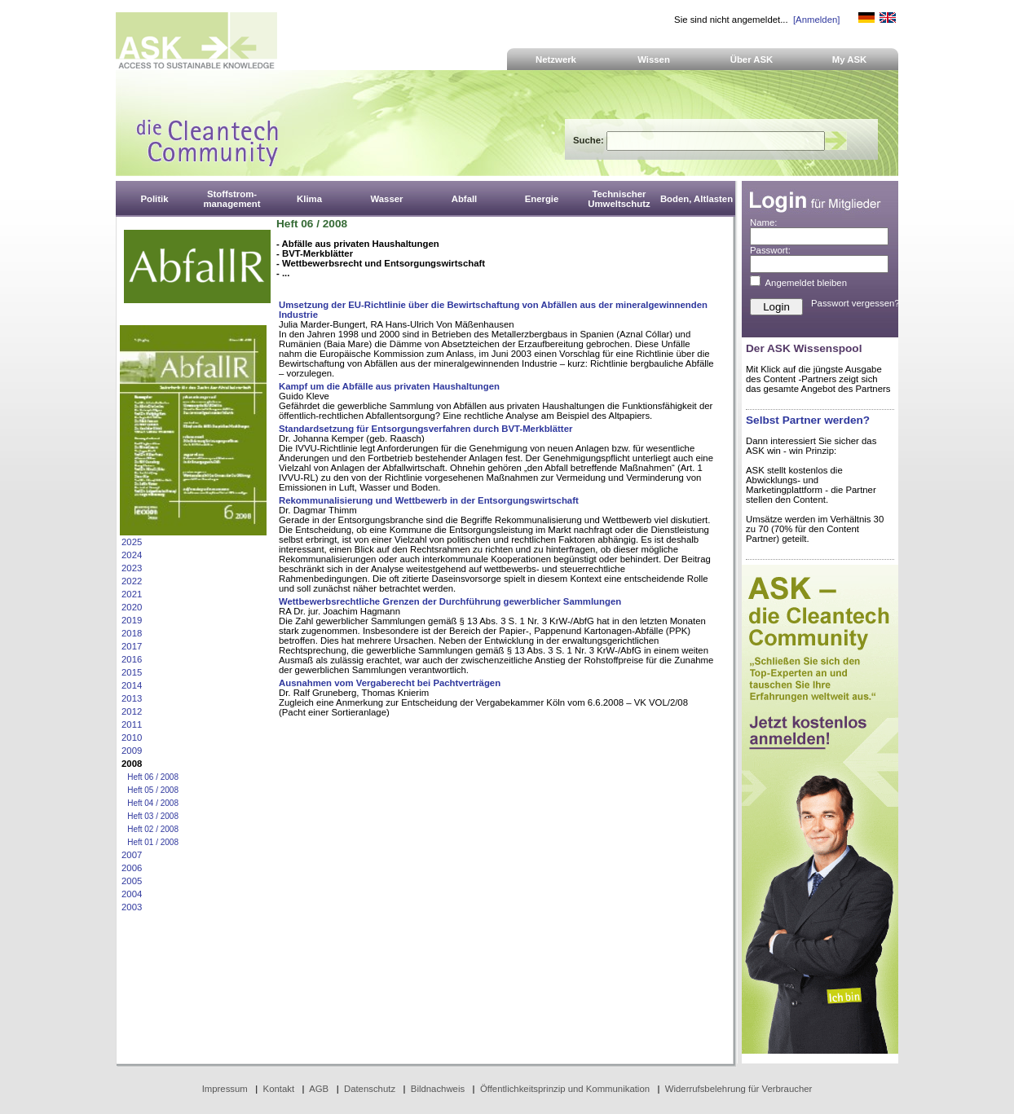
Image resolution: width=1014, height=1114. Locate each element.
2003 (131, 907)
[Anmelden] (816, 19)
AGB (318, 1089)
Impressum (225, 1089)
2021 (131, 594)
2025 (131, 542)
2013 (131, 698)
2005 (131, 881)
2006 (131, 868)
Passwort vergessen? (855, 303)
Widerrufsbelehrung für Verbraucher (739, 1089)
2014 (131, 685)
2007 (131, 855)
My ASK (849, 59)
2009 (131, 750)
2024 (131, 555)
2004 (131, 894)
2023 (131, 568)
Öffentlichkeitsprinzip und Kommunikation (565, 1089)
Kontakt (279, 1089)
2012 (131, 711)
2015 (131, 672)
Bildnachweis (438, 1089)
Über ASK (752, 59)
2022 (131, 581)
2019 (131, 620)
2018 (131, 633)
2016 (131, 659)
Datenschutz (369, 1089)
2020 (131, 607)
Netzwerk (556, 59)
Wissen (653, 59)
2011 (131, 724)
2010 (131, 737)
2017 (131, 646)
